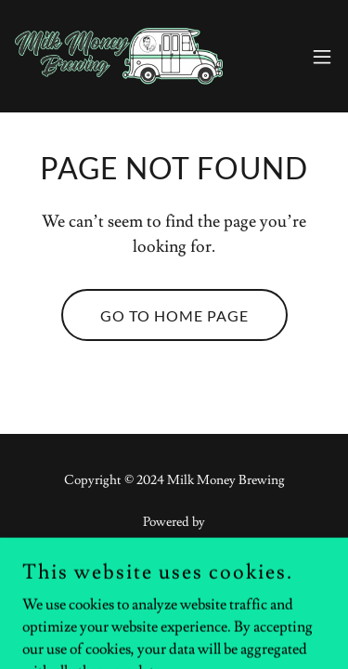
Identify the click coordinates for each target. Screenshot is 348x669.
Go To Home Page (174, 315)
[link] (119, 56)
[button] (322, 56)
